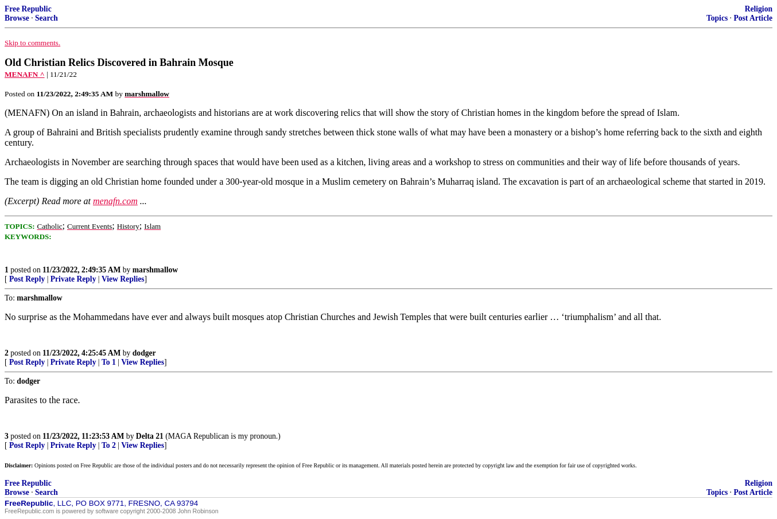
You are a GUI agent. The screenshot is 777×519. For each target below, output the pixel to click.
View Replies (123, 279)
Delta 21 (150, 436)
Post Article (752, 18)
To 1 (109, 362)
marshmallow (155, 270)
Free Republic (28, 9)
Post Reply (27, 279)
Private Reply (73, 279)
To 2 (109, 445)
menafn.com (115, 201)
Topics (717, 18)
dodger (144, 353)
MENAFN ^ (25, 74)
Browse (17, 18)
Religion (758, 9)
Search (46, 18)
